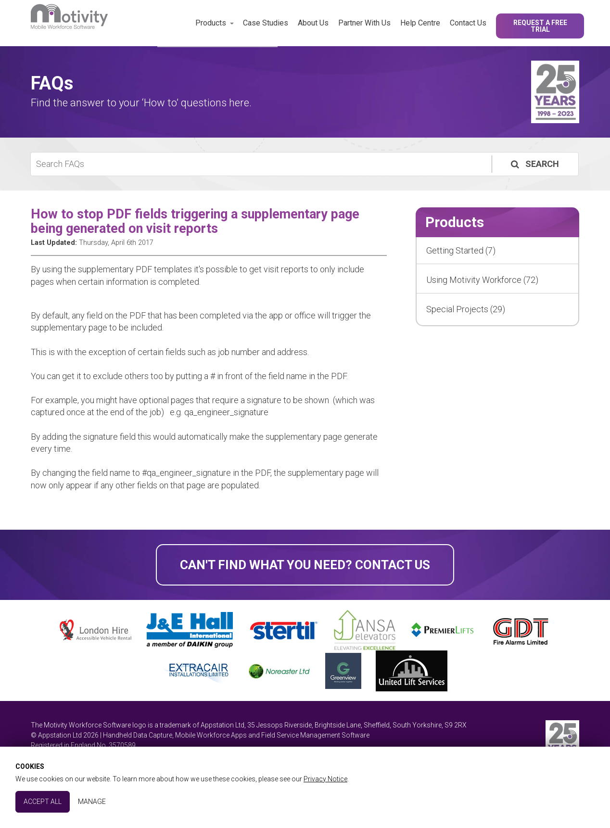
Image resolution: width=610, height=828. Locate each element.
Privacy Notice (325, 779)
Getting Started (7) (461, 250)
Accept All (43, 801)
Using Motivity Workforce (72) (482, 280)
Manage (92, 801)
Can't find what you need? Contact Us (305, 565)
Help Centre (420, 22)
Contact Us (468, 22)
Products (210, 22)
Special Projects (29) (465, 309)
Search (534, 164)
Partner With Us (364, 22)
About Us (313, 22)
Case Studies (265, 22)
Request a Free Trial (540, 26)
